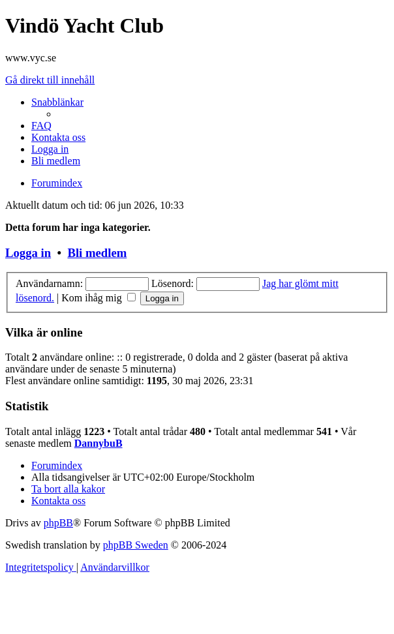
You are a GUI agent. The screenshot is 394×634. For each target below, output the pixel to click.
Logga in (28, 253)
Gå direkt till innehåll (50, 79)
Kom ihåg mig (98, 297)
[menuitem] (41, 125)
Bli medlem (97, 253)
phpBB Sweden (135, 545)
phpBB (58, 522)
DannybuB (98, 443)
